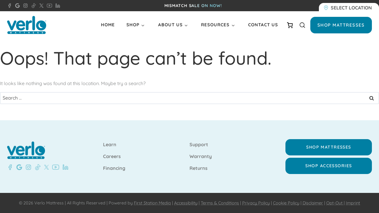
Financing (114, 168)
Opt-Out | (335, 203)
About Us (170, 24)
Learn (109, 144)
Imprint (353, 203)
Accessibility (185, 203)
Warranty (201, 156)
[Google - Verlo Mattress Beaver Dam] (16, 5)
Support (199, 144)
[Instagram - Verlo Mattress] (24, 5)
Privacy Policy (256, 203)
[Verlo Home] (26, 25)
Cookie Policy (286, 203)
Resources (215, 24)
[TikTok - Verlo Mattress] (32, 5)
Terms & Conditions (220, 203)
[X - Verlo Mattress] (40, 6)
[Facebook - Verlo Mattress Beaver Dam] (9, 5)
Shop (132, 24)
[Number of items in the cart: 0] (290, 25)
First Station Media (152, 203)
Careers (112, 156)
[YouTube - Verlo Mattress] (48, 5)
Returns (199, 168)
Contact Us (263, 24)
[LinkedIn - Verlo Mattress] (56, 5)
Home (108, 24)
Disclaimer (313, 203)
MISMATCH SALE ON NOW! (193, 5)
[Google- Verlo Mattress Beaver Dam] (18, 167)
